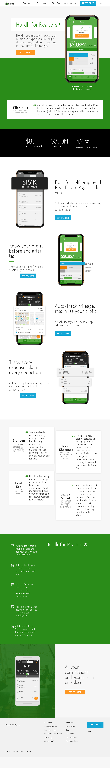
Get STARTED (63, 218)
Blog (67, 730)
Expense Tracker (51, 730)
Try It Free (95, 725)
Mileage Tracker (51, 726)
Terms (28, 751)
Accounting (49, 741)
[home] (10, 3)
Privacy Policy (18, 751)
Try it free (88, 3)
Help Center (71, 726)
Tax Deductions (72, 741)
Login (100, 3)
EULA (8, 751)
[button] (28, 3)
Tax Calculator (72, 737)
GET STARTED (25, 52)
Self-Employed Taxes (53, 734)
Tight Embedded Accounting (64, 3)
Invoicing (48, 737)
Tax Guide (70, 734)
